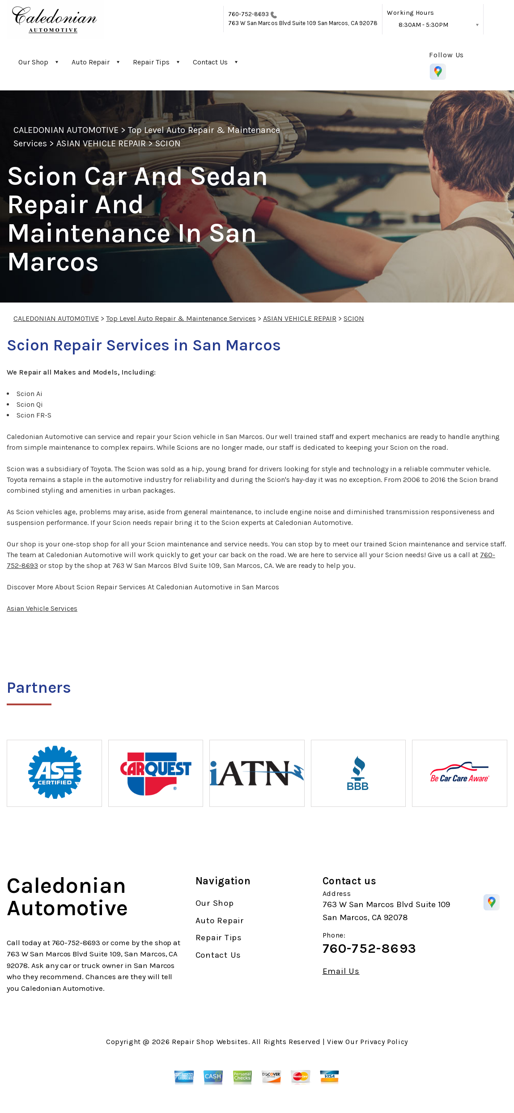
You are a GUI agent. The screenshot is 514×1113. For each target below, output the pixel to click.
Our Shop (33, 62)
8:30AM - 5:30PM (423, 25)
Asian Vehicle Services (42, 608)
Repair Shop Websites (210, 1041)
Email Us (341, 971)
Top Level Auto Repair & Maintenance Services (181, 318)
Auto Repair (91, 62)
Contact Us (210, 62)
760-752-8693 (248, 14)
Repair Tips (151, 62)
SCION (167, 143)
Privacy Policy (384, 1041)
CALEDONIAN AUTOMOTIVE (66, 130)
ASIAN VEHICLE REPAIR (101, 143)
